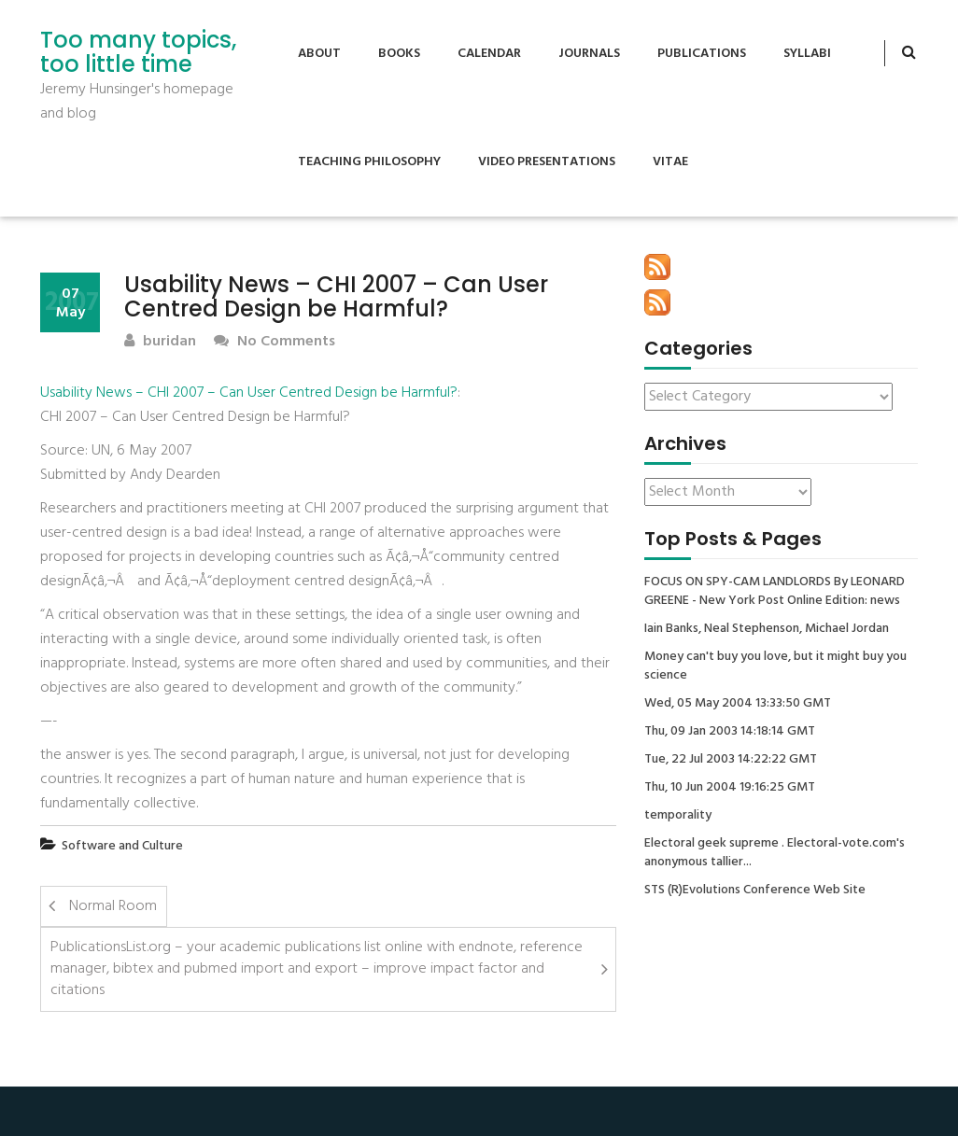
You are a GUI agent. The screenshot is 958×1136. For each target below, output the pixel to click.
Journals (589, 53)
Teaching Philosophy (369, 162)
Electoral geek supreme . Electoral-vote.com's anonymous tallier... (774, 853)
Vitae (670, 162)
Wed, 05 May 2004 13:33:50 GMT (737, 703)
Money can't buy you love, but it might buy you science (775, 666)
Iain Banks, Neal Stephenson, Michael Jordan (766, 629)
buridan (160, 342)
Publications (701, 53)
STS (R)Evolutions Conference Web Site (755, 890)
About (319, 53)
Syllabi (807, 53)
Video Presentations (546, 162)
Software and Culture (122, 846)
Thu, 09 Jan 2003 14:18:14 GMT (729, 731)
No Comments (274, 342)
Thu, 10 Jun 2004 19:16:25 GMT (729, 787)
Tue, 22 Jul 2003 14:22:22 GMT (730, 759)
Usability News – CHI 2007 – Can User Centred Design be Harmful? (249, 393)
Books (399, 53)
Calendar (489, 53)
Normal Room (113, 906)
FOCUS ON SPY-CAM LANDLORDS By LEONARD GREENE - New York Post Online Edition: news (774, 591)
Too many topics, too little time (138, 52)
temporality (677, 815)
